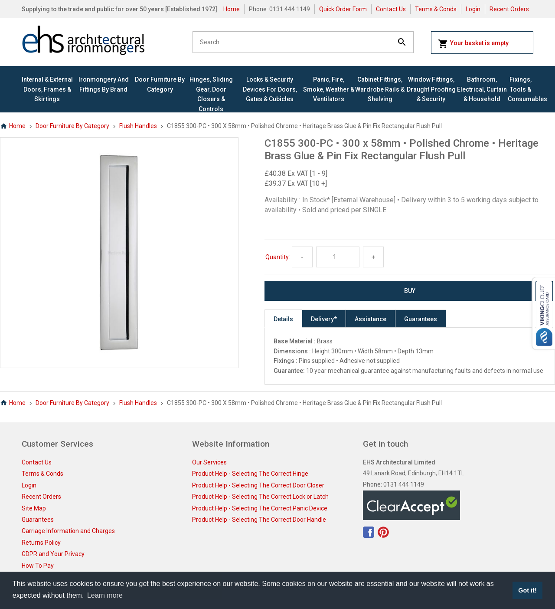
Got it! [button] (527, 590)
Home (231, 9)
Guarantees (420, 319)
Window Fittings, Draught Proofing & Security (431, 89)
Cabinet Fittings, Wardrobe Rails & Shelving (380, 89)
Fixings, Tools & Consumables (520, 89)
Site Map (34, 508)
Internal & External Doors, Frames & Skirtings (47, 89)
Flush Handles (138, 125)
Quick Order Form (343, 9)
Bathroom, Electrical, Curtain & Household (482, 89)
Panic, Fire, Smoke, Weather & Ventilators (328, 89)
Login (473, 9)
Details (283, 319)
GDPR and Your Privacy (53, 553)
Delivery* (324, 319)
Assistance (370, 319)
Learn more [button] (105, 595)
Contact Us (391, 9)
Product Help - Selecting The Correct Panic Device (259, 508)
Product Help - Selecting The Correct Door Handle (259, 519)
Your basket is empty (473, 44)
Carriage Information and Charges (68, 530)
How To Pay (38, 565)
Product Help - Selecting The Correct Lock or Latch (260, 496)
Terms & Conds (436, 9)
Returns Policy (41, 542)
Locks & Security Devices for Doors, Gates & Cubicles (270, 89)
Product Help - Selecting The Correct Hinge (250, 473)
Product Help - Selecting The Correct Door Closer (258, 485)
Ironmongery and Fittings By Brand (103, 84)
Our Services (209, 462)
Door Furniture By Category (160, 84)
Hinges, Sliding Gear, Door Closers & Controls (211, 94)
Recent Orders (509, 9)
